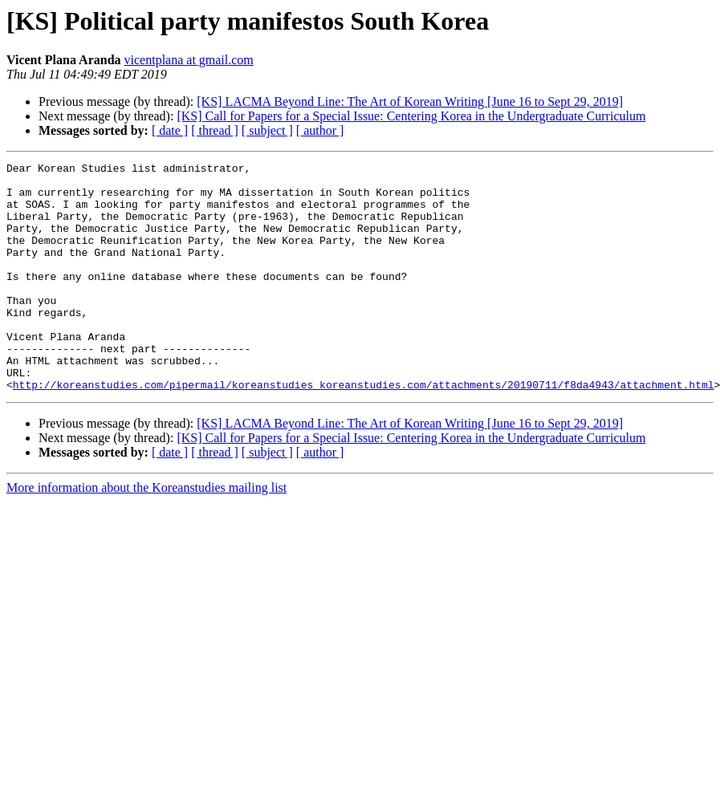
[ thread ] (214, 130)
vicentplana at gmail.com (189, 60)
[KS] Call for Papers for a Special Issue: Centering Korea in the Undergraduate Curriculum (411, 116)
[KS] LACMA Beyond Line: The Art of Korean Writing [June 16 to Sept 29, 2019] (410, 101)
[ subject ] (267, 130)
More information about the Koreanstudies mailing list (146, 533)
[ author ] (320, 130)
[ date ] (170, 130)
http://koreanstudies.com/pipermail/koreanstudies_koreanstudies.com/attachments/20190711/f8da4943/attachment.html (363, 430)
